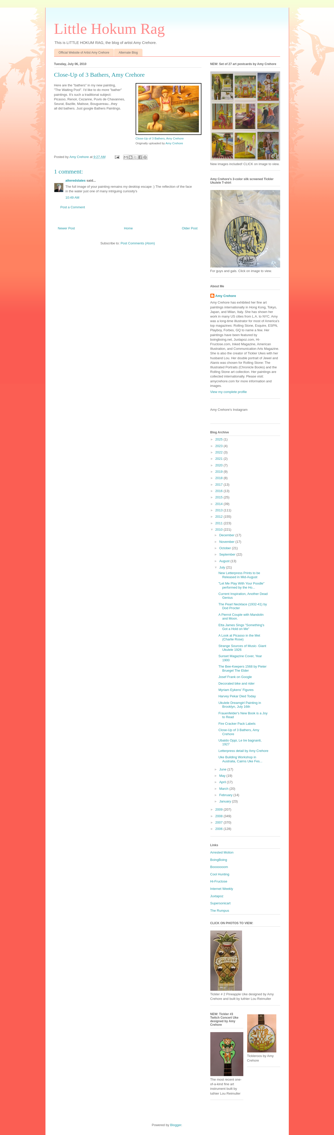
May (222, 776)
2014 (219, 504)
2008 (219, 816)
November (227, 542)
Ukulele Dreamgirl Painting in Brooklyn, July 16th (239, 705)
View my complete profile (228, 392)
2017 (219, 484)
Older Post (189, 228)
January (225, 801)
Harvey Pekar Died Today (237, 696)
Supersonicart (220, 903)
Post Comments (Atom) (138, 243)
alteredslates (76, 180)
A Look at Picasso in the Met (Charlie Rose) (239, 637)
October (225, 548)
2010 (219, 529)
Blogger (175, 1125)
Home (128, 228)
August (224, 561)
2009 (219, 809)
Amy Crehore (174, 143)
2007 (219, 822)
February (226, 795)
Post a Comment (72, 207)
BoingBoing (218, 860)
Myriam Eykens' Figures (235, 690)
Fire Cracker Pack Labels (237, 724)
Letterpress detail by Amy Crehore (243, 751)
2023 (219, 446)
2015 (219, 497)
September (227, 554)
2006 (219, 829)
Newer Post (66, 228)
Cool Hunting (219, 874)
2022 (219, 452)
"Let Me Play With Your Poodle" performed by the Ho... (241, 585)
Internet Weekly (221, 889)
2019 (219, 472)
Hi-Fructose (218, 881)
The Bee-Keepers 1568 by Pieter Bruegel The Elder (242, 668)
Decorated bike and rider (236, 683)
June (223, 769)
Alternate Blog (128, 52)
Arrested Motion (222, 852)
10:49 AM (72, 197)
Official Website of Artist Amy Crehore (84, 52)
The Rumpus (219, 910)
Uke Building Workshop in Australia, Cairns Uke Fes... (240, 759)
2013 (219, 510)
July (222, 567)
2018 (219, 478)
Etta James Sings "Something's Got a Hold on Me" (241, 627)
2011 (219, 523)
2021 (219, 459)
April (223, 782)
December (227, 535)
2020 (219, 465)
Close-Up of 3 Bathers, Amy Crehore (160, 138)
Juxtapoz (217, 896)
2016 (219, 491)
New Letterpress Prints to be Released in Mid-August (239, 575)
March (224, 789)
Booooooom (219, 867)
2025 (219, 439)
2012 (219, 516)
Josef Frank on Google (235, 677)
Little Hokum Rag (109, 28)
